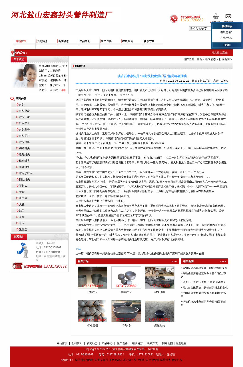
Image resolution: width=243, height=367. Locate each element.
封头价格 (24, 142)
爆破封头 (159, 325)
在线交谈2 (226, 37)
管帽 (21, 192)
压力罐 (23, 198)
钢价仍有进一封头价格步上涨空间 (106, 253)
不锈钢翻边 (116, 359)
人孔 (21, 204)
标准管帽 (92, 325)
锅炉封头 (177, 359)
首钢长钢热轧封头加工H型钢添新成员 (205, 268)
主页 (199, 59)
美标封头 (126, 292)
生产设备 (106, 41)
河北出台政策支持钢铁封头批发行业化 (205, 287)
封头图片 (24, 135)
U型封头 (92, 292)
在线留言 (127, 41)
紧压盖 (23, 229)
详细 (63, 90)
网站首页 (21, 41)
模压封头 (80, 359)
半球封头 (24, 167)
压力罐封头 (130, 359)
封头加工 (24, 123)
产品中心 (85, 41)
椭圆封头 (24, 148)
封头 (21, 104)
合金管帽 (154, 359)
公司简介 (42, 41)
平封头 (23, 185)
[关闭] (227, 45)
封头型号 (24, 129)
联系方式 (149, 41)
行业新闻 (224, 59)
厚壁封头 (165, 359)
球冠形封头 (25, 173)
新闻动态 (63, 41)
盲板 (21, 217)
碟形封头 (24, 160)
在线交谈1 (226, 32)
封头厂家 (24, 117)
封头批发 (24, 110)
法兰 (21, 210)
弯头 (21, 223)
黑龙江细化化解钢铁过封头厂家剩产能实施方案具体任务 (171, 253)
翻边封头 (24, 179)
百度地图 (181, 343)
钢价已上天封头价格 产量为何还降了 (204, 282)
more (174, 261)
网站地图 (167, 343)
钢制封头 (91, 359)
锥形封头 (24, 154)
